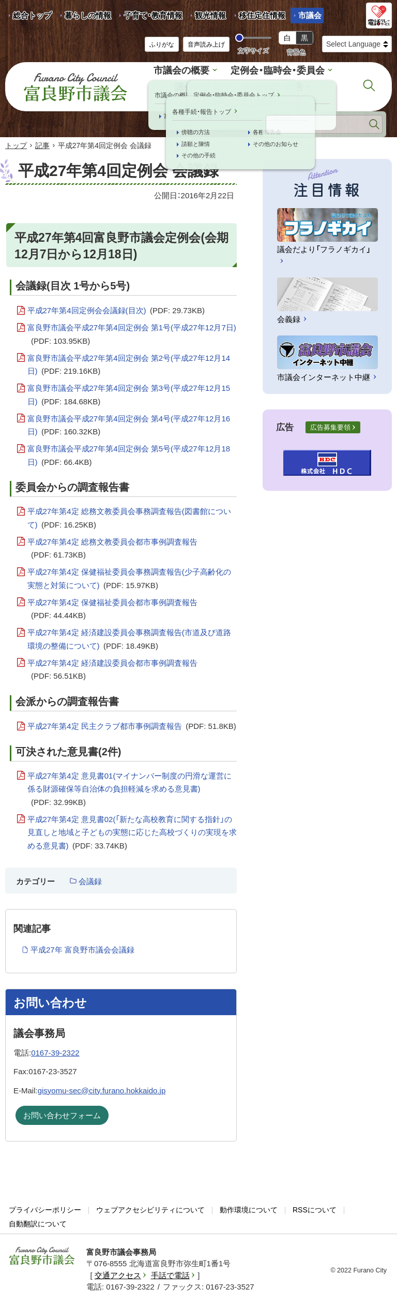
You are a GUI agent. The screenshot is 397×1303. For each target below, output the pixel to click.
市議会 (310, 15)
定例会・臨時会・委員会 (276, 70)
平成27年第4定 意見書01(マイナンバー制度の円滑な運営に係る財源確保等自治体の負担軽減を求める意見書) (129, 787)
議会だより (200, 85)
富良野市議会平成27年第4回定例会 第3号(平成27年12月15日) (129, 392)
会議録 (90, 878)
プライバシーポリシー (45, 1207)
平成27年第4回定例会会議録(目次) (116, 307)
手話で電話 (170, 1272)
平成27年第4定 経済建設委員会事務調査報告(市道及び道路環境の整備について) (129, 637)
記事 (42, 142)
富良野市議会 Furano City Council (75, 85)
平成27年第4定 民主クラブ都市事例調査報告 (131, 723)
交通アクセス (118, 1272)
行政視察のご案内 (239, 100)
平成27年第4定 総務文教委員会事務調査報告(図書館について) (129, 516)
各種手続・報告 (271, 85)
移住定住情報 (258, 17)
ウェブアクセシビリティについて (150, 1207)
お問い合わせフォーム (62, 1112)
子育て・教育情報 (153, 15)
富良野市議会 (42, 1252)
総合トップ (32, 15)
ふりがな (161, 44)
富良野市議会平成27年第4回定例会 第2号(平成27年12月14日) (129, 362)
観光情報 (206, 17)
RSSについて (315, 1207)
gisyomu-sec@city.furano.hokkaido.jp (102, 1087)
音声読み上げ (206, 44)
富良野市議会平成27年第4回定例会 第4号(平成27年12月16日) (129, 423)
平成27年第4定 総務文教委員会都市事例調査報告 (112, 546)
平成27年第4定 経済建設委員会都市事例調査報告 (112, 667)
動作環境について (249, 1207)
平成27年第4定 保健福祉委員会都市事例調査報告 (112, 607)
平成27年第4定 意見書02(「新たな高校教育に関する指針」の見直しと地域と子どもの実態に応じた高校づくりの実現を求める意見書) (132, 831)
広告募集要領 (330, 424)
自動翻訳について (38, 1221)
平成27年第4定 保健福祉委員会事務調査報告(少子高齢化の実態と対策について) (129, 576)
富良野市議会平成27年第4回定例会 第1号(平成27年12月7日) (131, 332)
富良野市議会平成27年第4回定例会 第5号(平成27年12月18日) (129, 453)
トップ (16, 142)
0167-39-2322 (55, 1049)
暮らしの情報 (88, 15)
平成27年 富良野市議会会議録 (82, 946)
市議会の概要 (184, 70)
